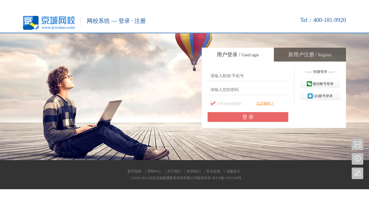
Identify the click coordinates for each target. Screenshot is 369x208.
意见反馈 (213, 171)
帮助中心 (154, 171)
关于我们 (174, 171)
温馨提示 (233, 171)
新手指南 (134, 171)
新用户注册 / (310, 54)
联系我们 (194, 171)
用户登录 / (238, 54)
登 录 (248, 117)
